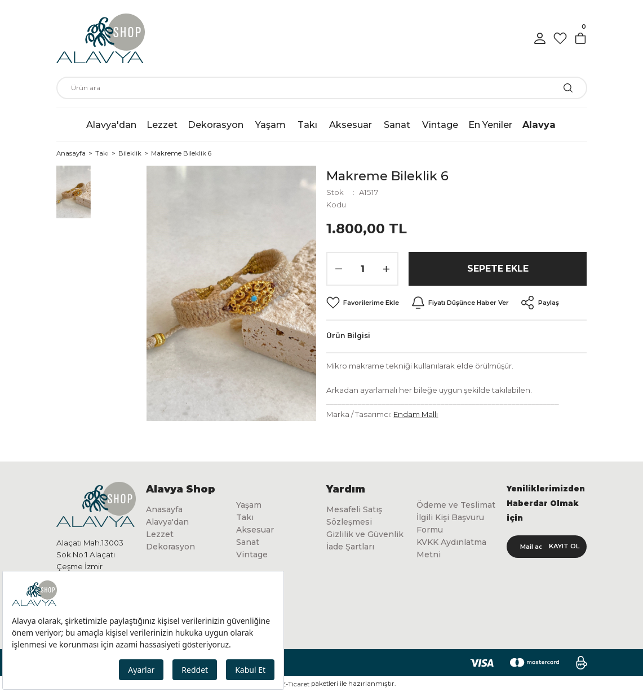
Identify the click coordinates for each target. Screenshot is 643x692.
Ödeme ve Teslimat (437, 511)
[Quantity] (362, 269)
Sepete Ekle (497, 268)
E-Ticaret (295, 684)
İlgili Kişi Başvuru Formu (451, 536)
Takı (245, 518)
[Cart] (580, 38)
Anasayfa (164, 509)
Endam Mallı (415, 414)
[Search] (321, 88)
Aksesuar (255, 530)
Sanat (247, 543)
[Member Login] (540, 38)
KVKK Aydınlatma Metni (453, 562)
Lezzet (160, 535)
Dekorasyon (171, 547)
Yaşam (249, 505)
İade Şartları (350, 547)
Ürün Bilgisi (348, 335)
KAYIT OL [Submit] (564, 546)
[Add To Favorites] (363, 302)
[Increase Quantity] (386, 269)
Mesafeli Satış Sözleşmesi (354, 515)
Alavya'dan (167, 522)
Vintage (252, 556)
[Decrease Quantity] (338, 269)
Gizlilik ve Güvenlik (365, 535)
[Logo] (100, 38)
